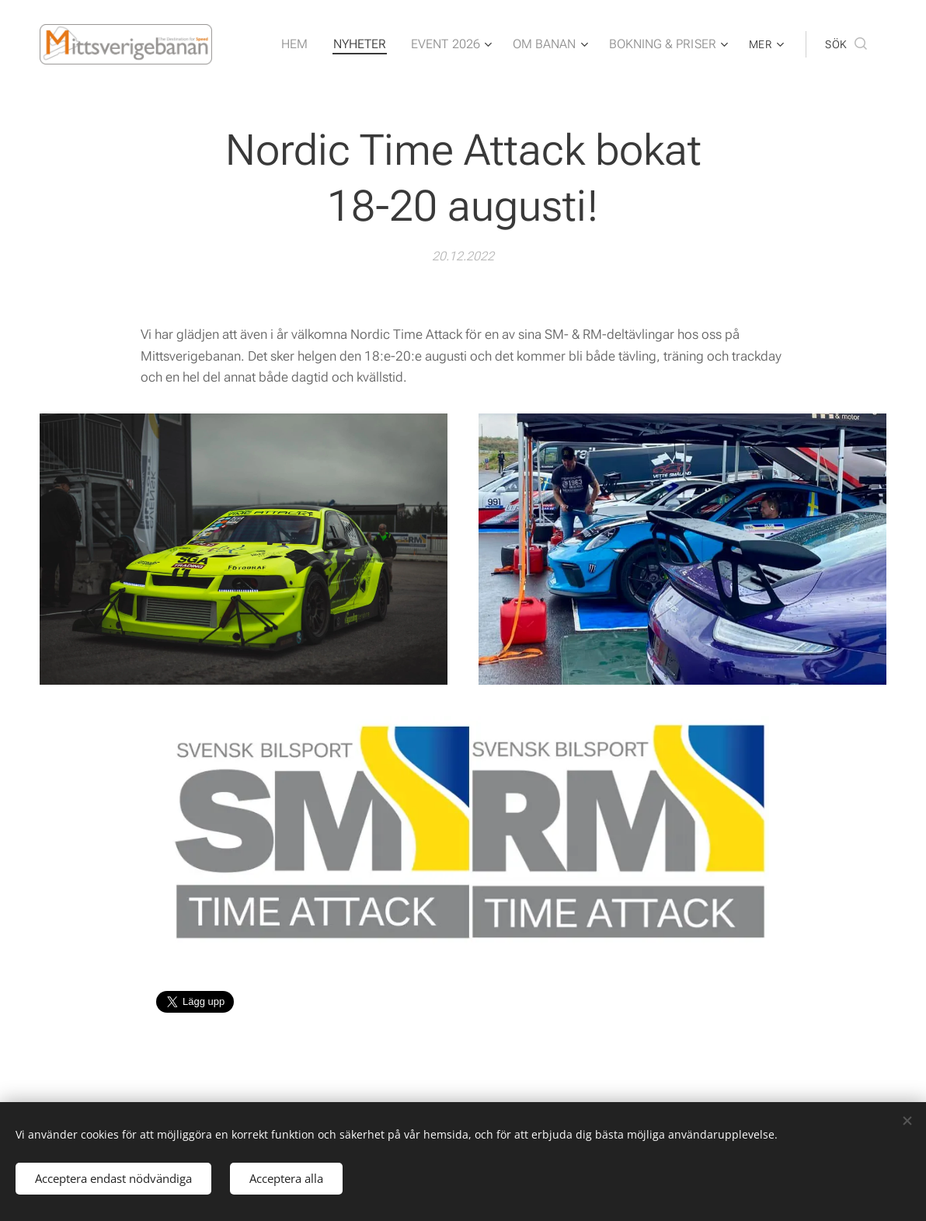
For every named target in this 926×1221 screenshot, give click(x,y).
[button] (846, 44)
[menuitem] (317, 44)
